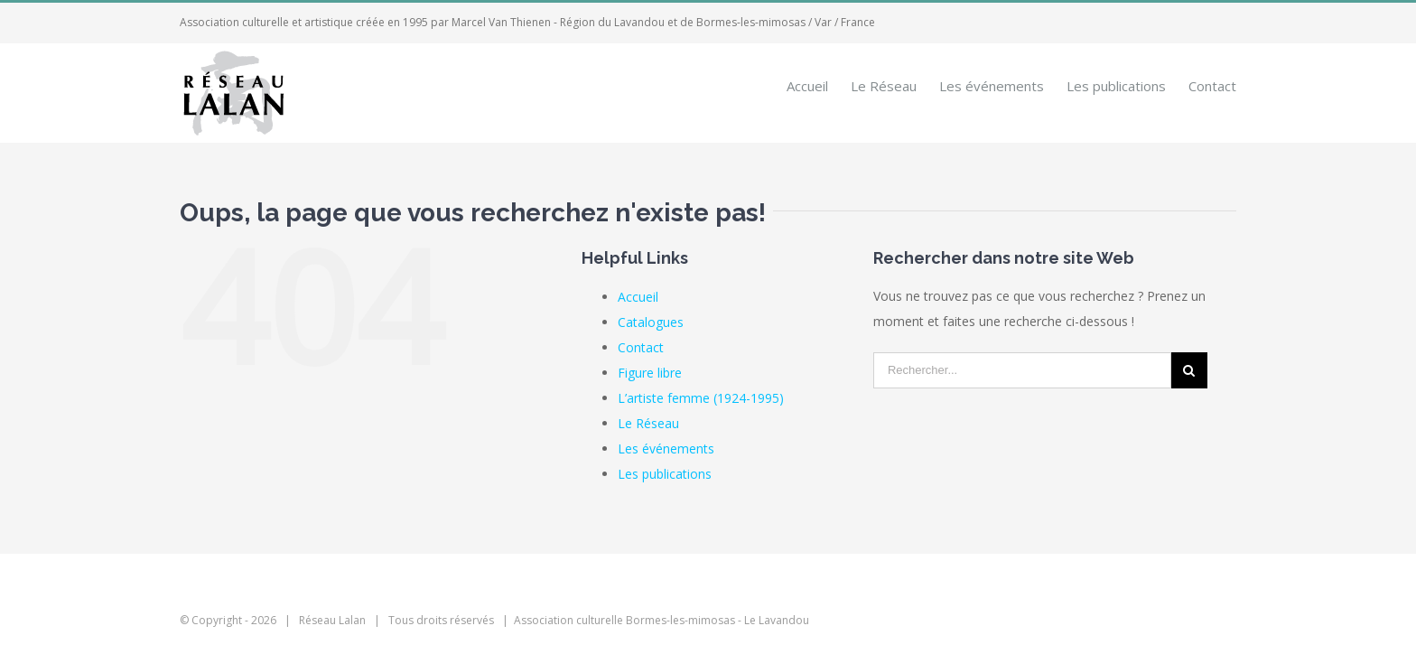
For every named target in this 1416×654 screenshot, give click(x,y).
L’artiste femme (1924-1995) (701, 397)
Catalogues (651, 322)
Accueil (638, 296)
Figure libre (650, 372)
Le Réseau (648, 423)
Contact (641, 347)
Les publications (665, 473)
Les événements (666, 448)
